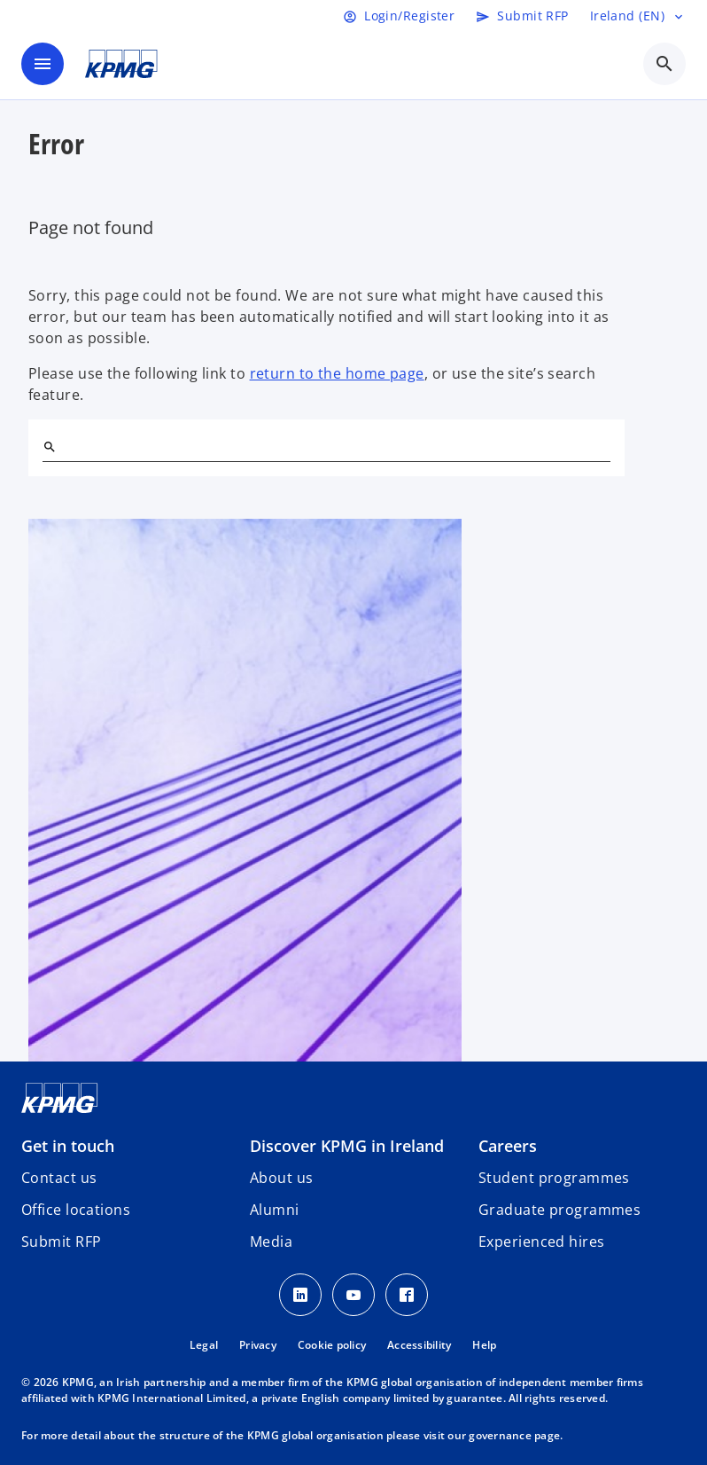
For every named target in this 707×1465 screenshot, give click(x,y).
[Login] (398, 16)
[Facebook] (406, 1294)
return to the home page (337, 373)
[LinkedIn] (300, 1294)
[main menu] (42, 64)
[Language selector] (638, 16)
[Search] (50, 447)
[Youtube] (353, 1294)
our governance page (503, 1435)
